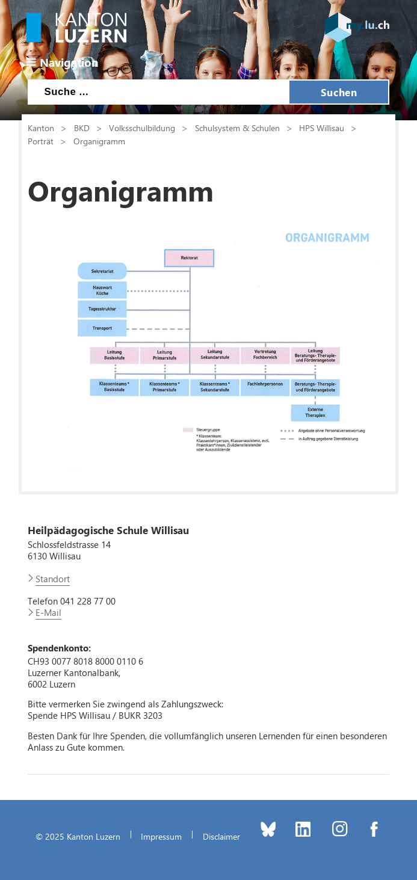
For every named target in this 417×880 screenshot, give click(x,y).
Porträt (41, 140)
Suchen (339, 92)
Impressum (161, 836)
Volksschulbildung (142, 127)
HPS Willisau (321, 127)
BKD (82, 127)
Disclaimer (221, 836)
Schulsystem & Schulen (237, 127)
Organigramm (99, 140)
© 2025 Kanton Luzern (78, 836)
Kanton (41, 127)
